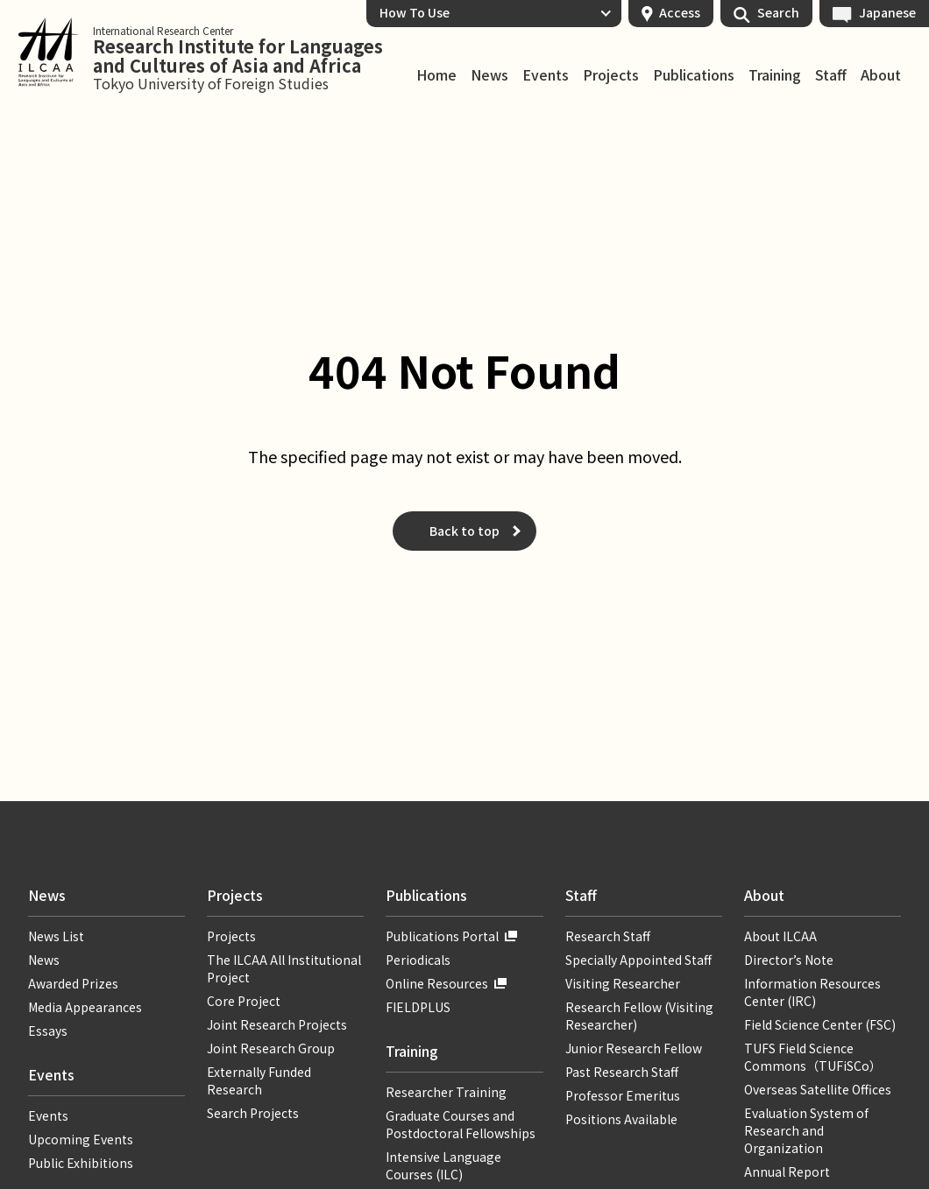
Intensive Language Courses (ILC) (443, 1165)
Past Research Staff (621, 1071)
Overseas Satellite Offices (817, 1089)
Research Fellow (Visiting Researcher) (639, 1015)
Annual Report (787, 1171)
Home (436, 75)
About (881, 75)
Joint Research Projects (277, 1024)
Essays (47, 1030)
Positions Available (621, 1119)
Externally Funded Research (259, 1080)
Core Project (243, 1001)
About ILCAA (780, 936)
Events (545, 75)
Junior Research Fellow (633, 1048)
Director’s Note (788, 959)
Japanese (887, 12)
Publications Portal (442, 936)
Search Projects (253, 1113)
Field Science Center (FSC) (820, 1024)
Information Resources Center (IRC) (812, 992)
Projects (611, 75)
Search (778, 12)
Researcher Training (446, 1092)
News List (56, 936)
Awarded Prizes (73, 983)
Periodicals (418, 959)
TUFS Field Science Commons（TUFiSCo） (813, 1056)
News (489, 75)
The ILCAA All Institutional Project (284, 968)
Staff (831, 75)
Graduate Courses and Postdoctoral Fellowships (460, 1124)
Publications (693, 75)
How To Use (414, 12)
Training (774, 75)
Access (679, 12)
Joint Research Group (271, 1048)
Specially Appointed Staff (638, 959)
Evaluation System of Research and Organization (806, 1130)
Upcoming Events (80, 1139)
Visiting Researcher (622, 983)
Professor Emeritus (622, 1095)
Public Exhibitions (80, 1162)
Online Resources (437, 983)
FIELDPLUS (418, 1007)
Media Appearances (85, 1007)
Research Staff (607, 936)
